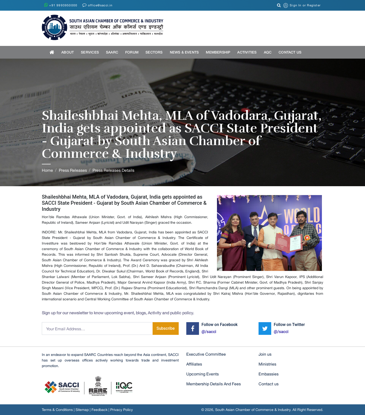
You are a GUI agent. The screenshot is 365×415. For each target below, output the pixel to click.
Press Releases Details (113, 170)
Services (90, 52)
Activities (247, 52)
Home (47, 170)
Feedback (99, 410)
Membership (218, 52)
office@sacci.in (97, 5)
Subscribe (166, 328)
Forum (131, 52)
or (302, 5)
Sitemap (82, 410)
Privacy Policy (121, 410)
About (67, 52)
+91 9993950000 (60, 5)
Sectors (153, 52)
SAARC (112, 52)
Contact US (290, 52)
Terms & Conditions (57, 410)
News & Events (184, 52)
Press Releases (73, 170)
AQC (268, 52)
